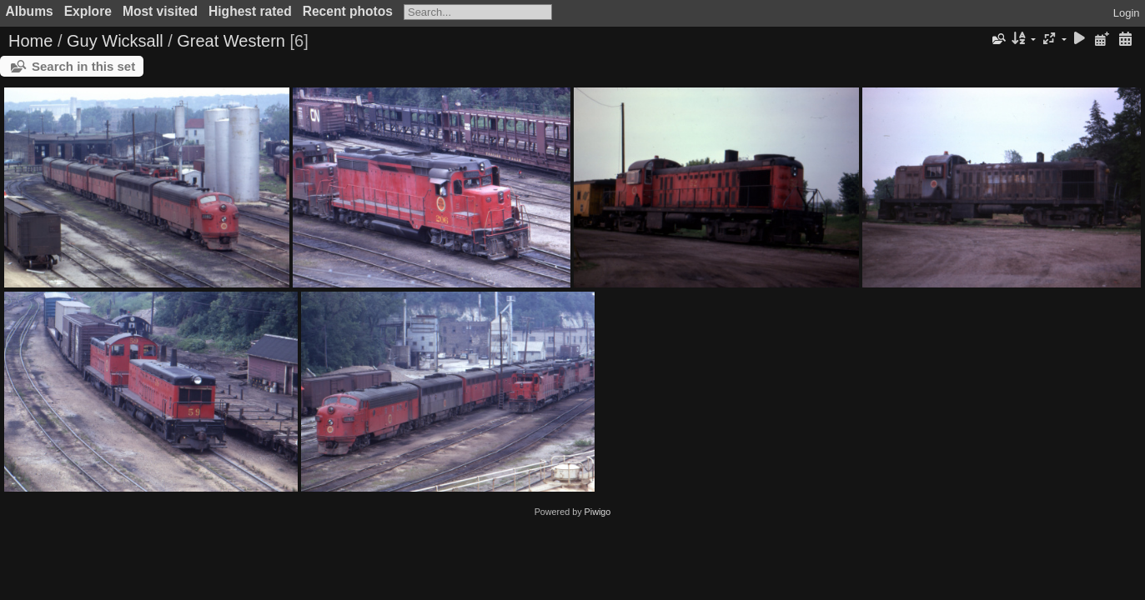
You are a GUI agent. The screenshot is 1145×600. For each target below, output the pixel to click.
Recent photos (348, 11)
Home (30, 41)
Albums (29, 11)
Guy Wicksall (115, 41)
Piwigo (598, 512)
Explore (88, 11)
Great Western (231, 41)
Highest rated (250, 11)
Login (1126, 13)
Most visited (160, 11)
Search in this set (83, 66)
